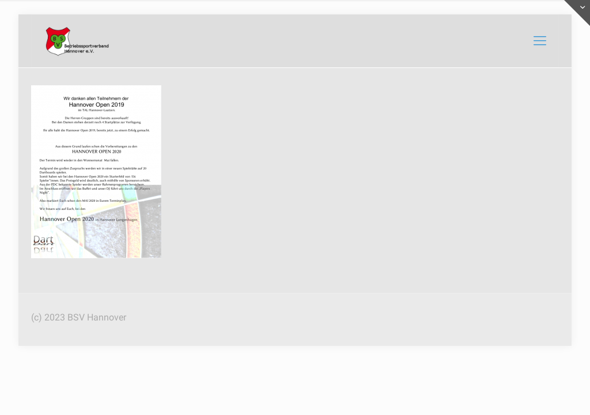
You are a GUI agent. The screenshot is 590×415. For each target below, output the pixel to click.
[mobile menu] (540, 41)
